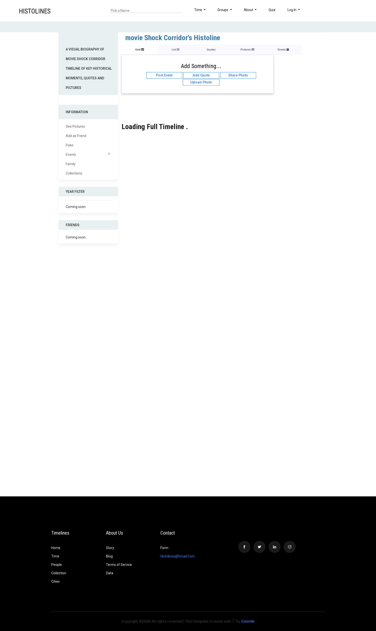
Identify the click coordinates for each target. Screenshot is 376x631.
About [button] (249, 10)
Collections (74, 173)
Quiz (272, 10)
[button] (356, 10)
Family (71, 164)
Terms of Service (119, 565)
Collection (58, 573)
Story (110, 548)
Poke (69, 145)
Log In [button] (292, 10)
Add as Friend (76, 136)
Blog (109, 556)
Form (164, 548)
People (56, 565)
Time (55, 556)
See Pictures (75, 126)
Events (88, 154)
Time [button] (198, 10)
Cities (55, 581)
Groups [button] (223, 10)
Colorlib (247, 621)
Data (109, 573)
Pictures (247, 49)
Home (55, 548)
